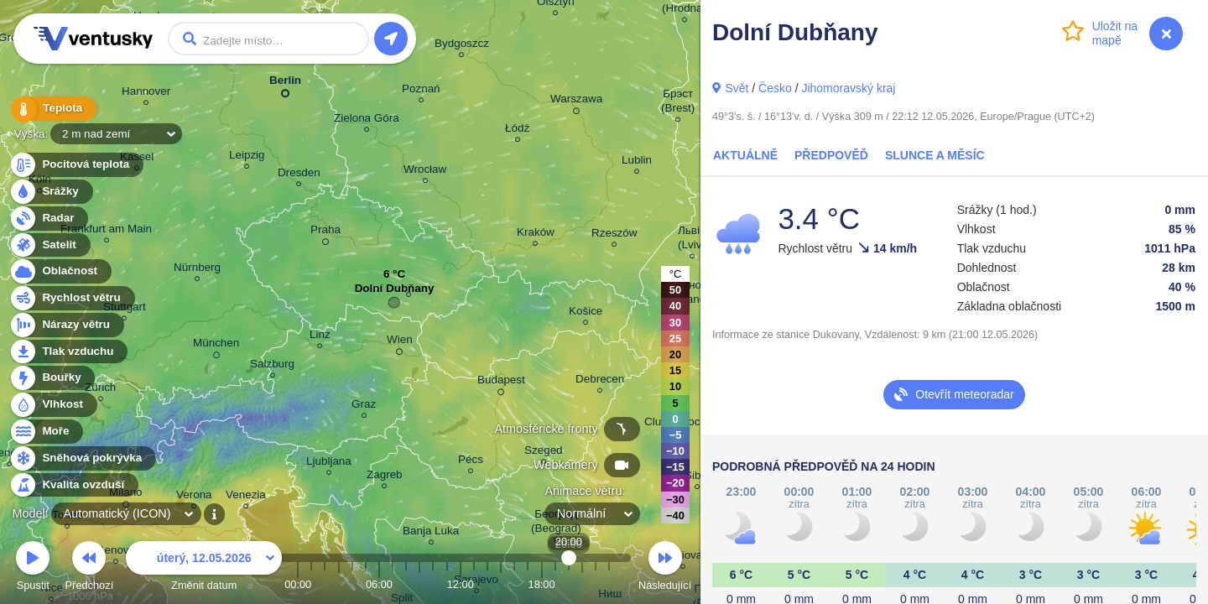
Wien (400, 342)
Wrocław (425, 171)
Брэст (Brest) (678, 103)
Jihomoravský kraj (848, 88)
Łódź (517, 130)
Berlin (285, 83)
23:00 (609, 584)
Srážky (51, 192)
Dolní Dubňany (395, 292)
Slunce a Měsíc (935, 155)
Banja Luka (431, 533)
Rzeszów (614, 235)
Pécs (470, 462)
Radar (49, 218)
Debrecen (599, 381)
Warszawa (576, 101)
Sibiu (697, 478)
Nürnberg (197, 270)
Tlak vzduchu (68, 352)
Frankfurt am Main (106, 231)
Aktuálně (745, 155)
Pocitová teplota (76, 165)
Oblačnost (60, 271)
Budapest (501, 382)
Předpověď (831, 155)
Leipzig (247, 157)
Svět (736, 88)
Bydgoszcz (462, 46)
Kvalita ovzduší (73, 485)
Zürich (100, 389)
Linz (320, 337)
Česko (775, 88)
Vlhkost (53, 405)
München (216, 345)
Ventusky (90, 38)
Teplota (52, 108)
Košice (585, 313)
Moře (46, 431)
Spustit (32, 568)
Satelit (49, 245)
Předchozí (89, 568)
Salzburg (272, 366)
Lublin (637, 162)
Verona (194, 497)
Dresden (299, 175)
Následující (664, 568)
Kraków (536, 234)
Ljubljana (328, 463)
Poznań (421, 91)
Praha (325, 232)
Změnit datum (204, 568)
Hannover (146, 93)
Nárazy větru (66, 325)
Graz (363, 406)
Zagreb (385, 477)
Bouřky (52, 378)
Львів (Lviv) (692, 240)
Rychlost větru (72, 298)
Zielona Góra (366, 120)
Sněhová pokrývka (82, 458)
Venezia (246, 497)
